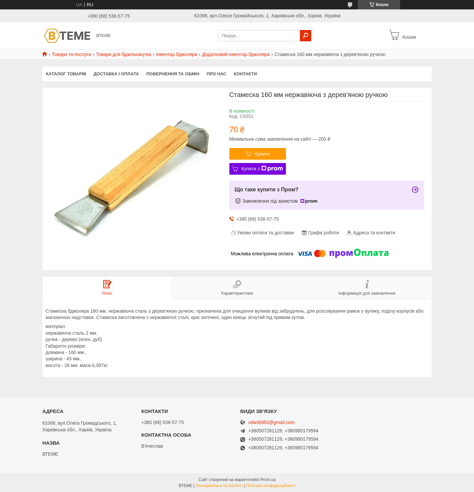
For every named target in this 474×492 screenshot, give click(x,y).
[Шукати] (305, 35)
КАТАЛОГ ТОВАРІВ (66, 73)
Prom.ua (268, 479)
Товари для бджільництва (123, 54)
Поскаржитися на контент (219, 485)
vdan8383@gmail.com (271, 422)
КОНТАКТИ (245, 73)
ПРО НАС (216, 73)
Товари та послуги (71, 54)
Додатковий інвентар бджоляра (236, 54)
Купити (262, 154)
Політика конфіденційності (270, 485)
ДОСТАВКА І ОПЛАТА (116, 73)
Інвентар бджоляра (176, 54)
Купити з (262, 169)
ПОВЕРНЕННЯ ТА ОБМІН (172, 73)
